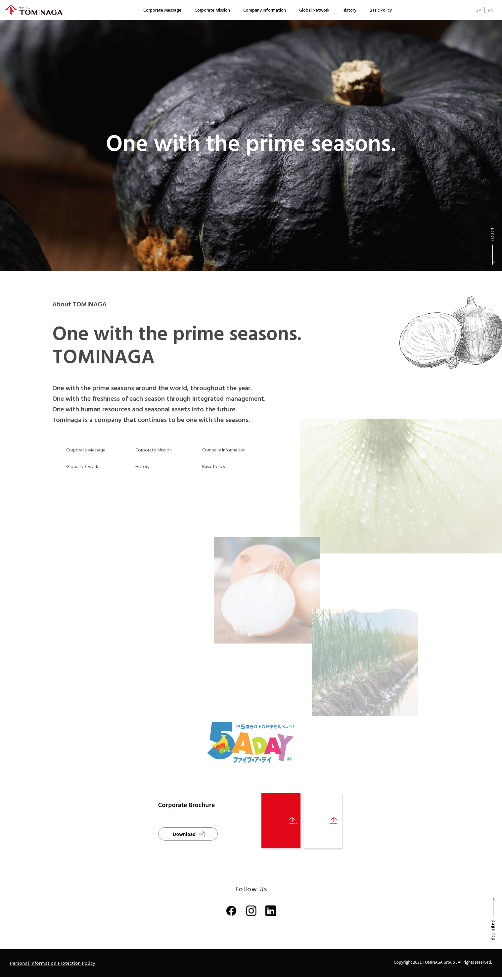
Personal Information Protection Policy (52, 963)
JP (478, 10)
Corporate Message (162, 10)
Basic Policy (381, 10)
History (349, 10)
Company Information (264, 10)
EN (491, 10)
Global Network (314, 10)
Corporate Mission (212, 10)
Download (184, 834)
